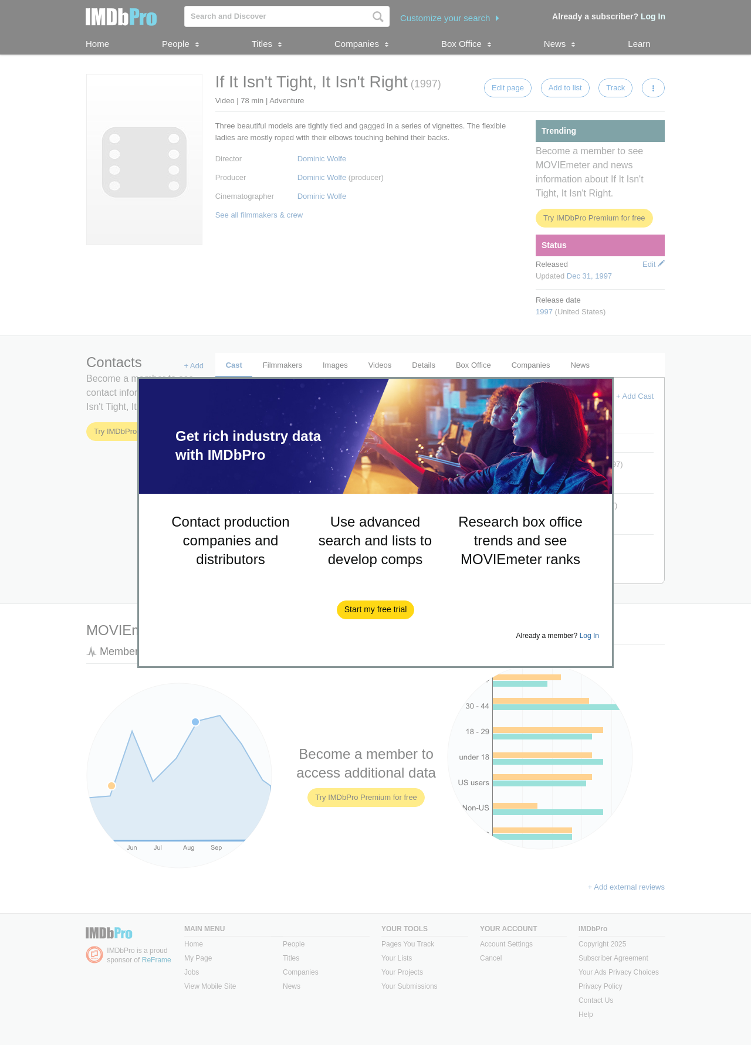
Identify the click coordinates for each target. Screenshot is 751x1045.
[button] (375, 610)
